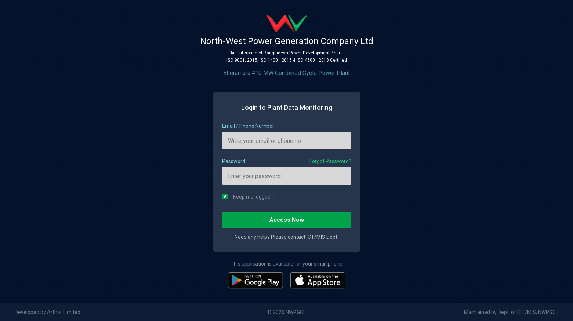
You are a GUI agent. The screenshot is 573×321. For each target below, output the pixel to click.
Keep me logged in (249, 197)
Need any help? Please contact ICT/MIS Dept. (286, 237)
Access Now (286, 219)
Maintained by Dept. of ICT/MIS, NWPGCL (511, 312)
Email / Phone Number (248, 126)
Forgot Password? (330, 161)
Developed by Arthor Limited (47, 312)
